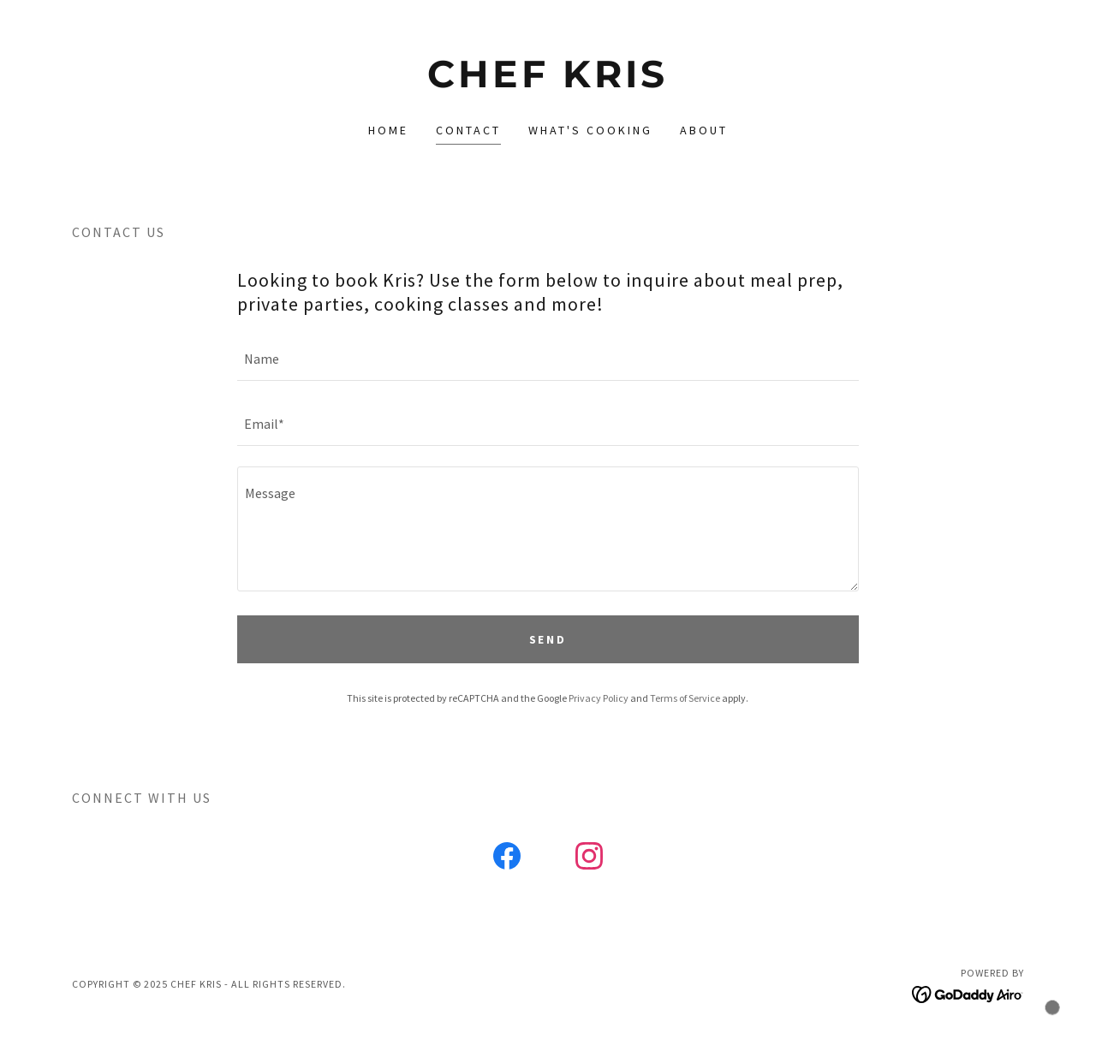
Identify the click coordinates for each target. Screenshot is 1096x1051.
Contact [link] (468, 130)
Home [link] (388, 130)
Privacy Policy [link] (598, 698)
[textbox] (547, 358)
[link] (548, 82)
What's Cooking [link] (590, 130)
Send (548, 639)
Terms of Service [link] (685, 698)
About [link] (704, 130)
